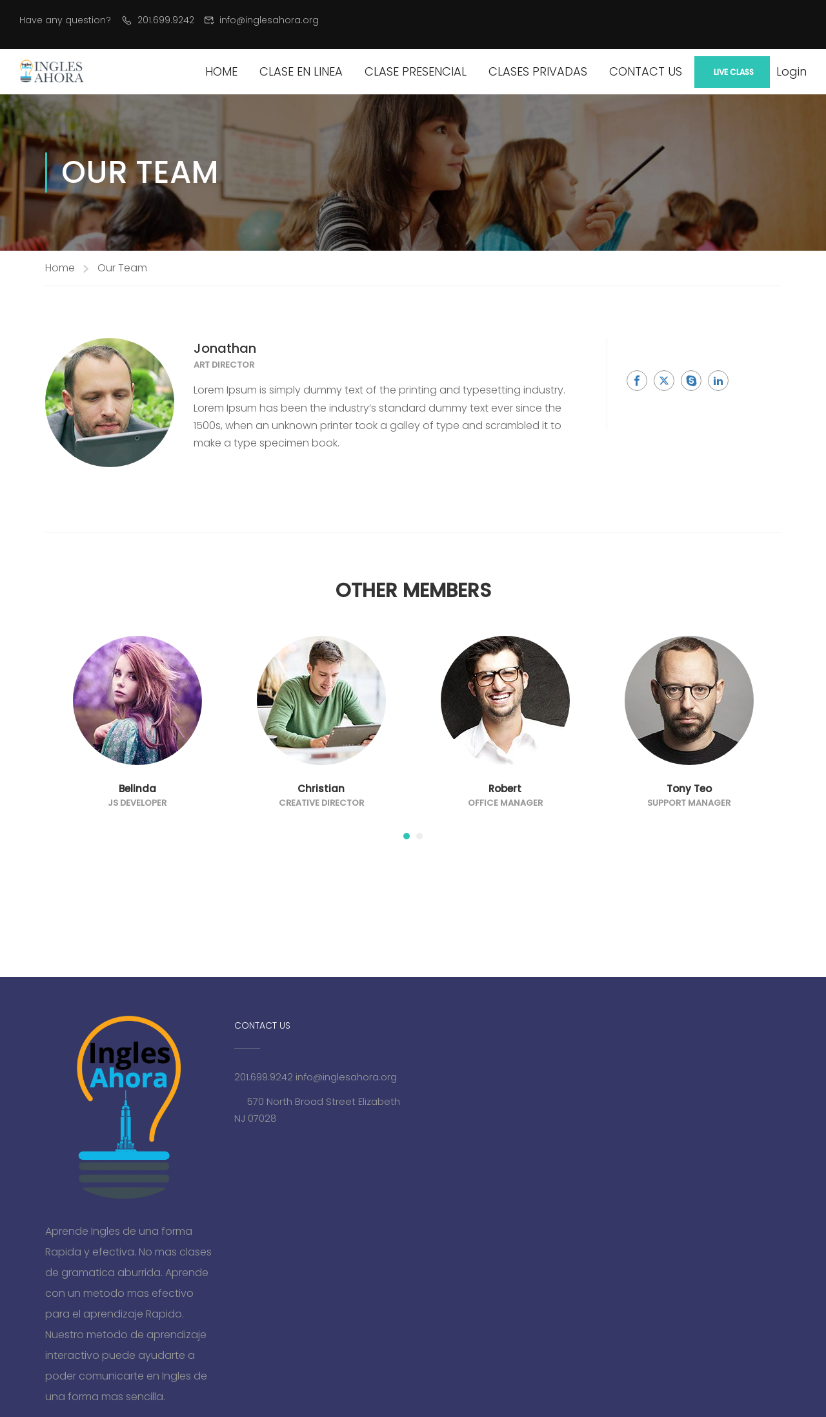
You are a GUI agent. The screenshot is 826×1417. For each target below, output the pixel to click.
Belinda (137, 788)
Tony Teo (689, 788)
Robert (505, 788)
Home (221, 71)
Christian (321, 788)
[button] (406, 836)
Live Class (734, 72)
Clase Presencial (416, 71)
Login (791, 71)
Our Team (122, 267)
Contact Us (645, 71)
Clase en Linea (301, 71)
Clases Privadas (538, 71)
